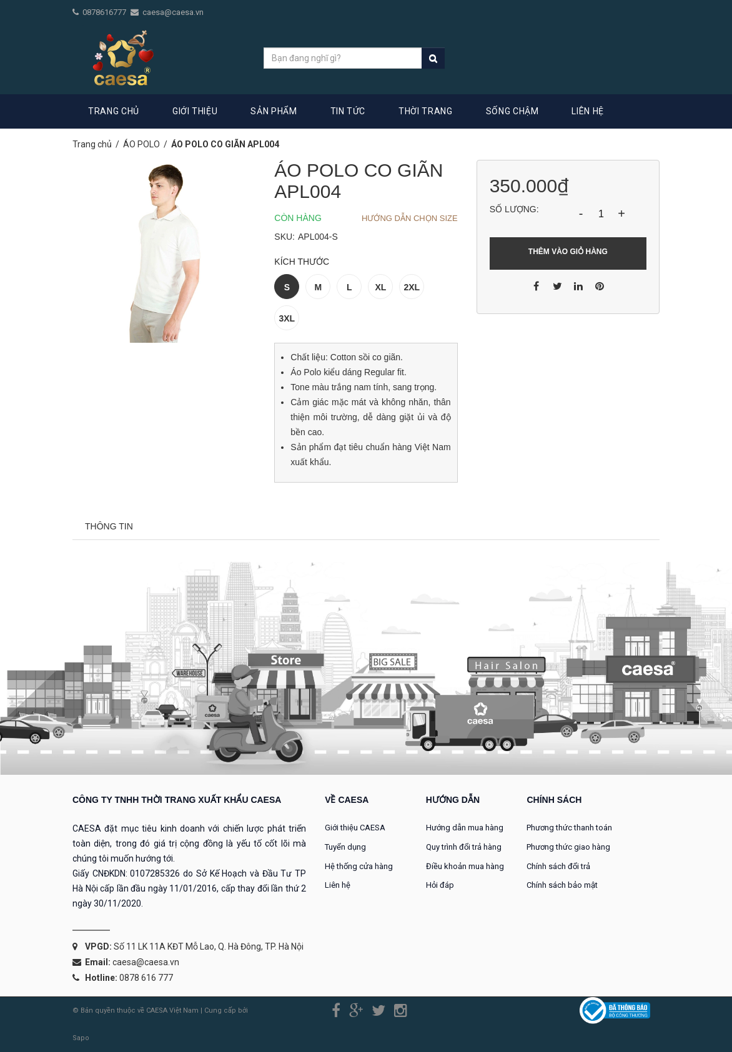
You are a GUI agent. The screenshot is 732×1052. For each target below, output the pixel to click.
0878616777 (105, 12)
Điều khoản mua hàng (465, 866)
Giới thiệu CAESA (355, 827)
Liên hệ (337, 885)
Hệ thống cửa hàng (359, 866)
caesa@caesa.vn (173, 12)
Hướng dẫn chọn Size (410, 218)
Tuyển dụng (345, 847)
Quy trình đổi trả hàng (464, 847)
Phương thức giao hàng (568, 847)
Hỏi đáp (440, 885)
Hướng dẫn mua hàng (464, 827)
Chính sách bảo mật (562, 885)
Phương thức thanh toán (569, 827)
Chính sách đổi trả (558, 866)
